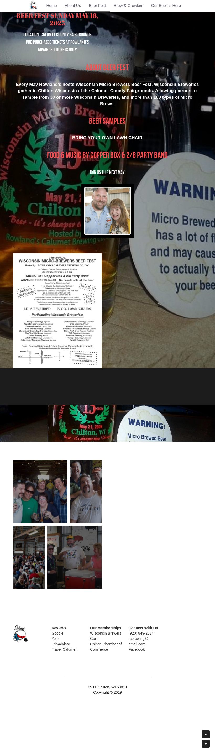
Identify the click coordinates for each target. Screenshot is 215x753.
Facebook (130, 700)
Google (56, 684)
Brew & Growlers (128, 5)
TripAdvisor (59, 695)
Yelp (53, 689)
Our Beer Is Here (166, 5)
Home (51, 5)
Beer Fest (97, 5)
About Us (73, 5)
